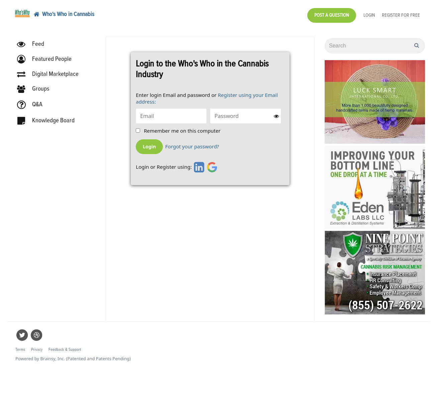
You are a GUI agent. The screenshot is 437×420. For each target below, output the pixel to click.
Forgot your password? (192, 146)
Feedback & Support (64, 349)
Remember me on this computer (182, 131)
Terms (20, 349)
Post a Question (331, 15)
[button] (47, 59)
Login (369, 15)
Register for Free (401, 15)
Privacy (36, 349)
